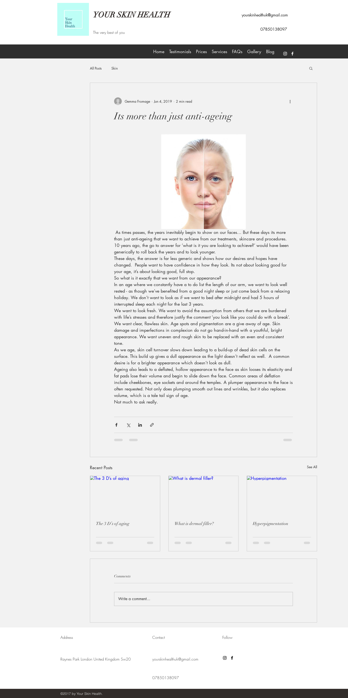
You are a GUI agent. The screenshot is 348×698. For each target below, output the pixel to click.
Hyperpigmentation (270, 523)
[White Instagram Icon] (285, 53)
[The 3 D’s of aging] (125, 495)
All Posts (96, 68)
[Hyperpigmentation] (282, 495)
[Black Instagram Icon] (224, 657)
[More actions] (290, 101)
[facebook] (292, 53)
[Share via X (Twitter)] (128, 425)
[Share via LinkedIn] (140, 425)
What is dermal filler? (194, 523)
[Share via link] (152, 425)
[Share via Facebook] (116, 425)
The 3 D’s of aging (112, 523)
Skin (114, 68)
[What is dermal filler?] (204, 495)
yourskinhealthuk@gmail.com (265, 15)
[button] (311, 68)
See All (312, 467)
